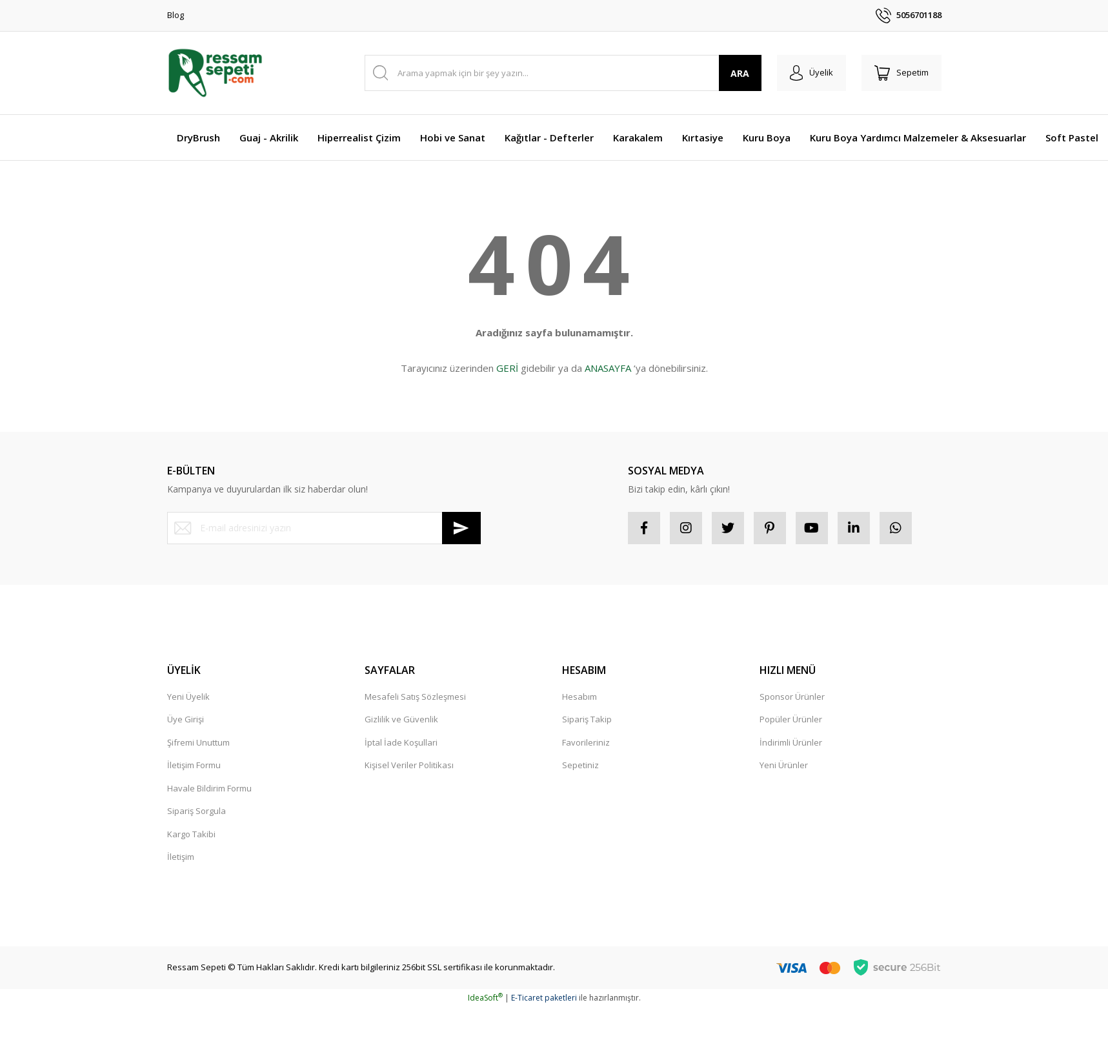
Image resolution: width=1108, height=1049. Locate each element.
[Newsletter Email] (324, 528)
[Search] (563, 73)
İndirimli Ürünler (791, 742)
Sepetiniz (580, 765)
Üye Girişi (185, 719)
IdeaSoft (485, 997)
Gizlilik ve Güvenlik (401, 719)
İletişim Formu (194, 765)
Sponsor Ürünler (792, 696)
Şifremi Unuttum (198, 742)
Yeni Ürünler (784, 765)
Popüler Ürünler (791, 719)
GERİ (507, 368)
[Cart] (901, 73)
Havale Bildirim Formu (209, 788)
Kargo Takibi (191, 834)
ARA (739, 73)
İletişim (180, 856)
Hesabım (579, 696)
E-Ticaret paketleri (544, 997)
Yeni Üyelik (188, 696)
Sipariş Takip (587, 719)
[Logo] (215, 73)
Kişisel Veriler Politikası (409, 765)
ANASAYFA (608, 368)
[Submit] (461, 528)
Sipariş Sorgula (196, 811)
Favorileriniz (586, 742)
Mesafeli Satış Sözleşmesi (415, 696)
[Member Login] (811, 73)
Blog (175, 15)
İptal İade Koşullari (401, 742)
